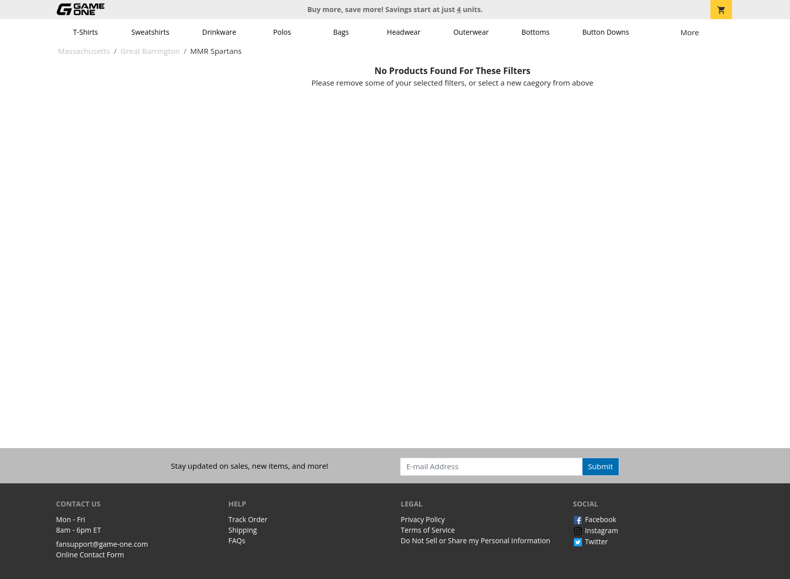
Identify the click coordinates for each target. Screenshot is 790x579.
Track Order (248, 519)
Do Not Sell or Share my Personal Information (475, 540)
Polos (282, 32)
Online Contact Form (90, 554)
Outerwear (471, 32)
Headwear (404, 32)
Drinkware (219, 32)
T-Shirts (85, 32)
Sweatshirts (150, 32)
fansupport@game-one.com (102, 544)
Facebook (594, 519)
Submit (600, 466)
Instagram (595, 530)
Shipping (242, 530)
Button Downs (605, 32)
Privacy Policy (422, 519)
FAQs (236, 540)
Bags (341, 32)
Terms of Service (428, 530)
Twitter (590, 541)
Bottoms (535, 32)
